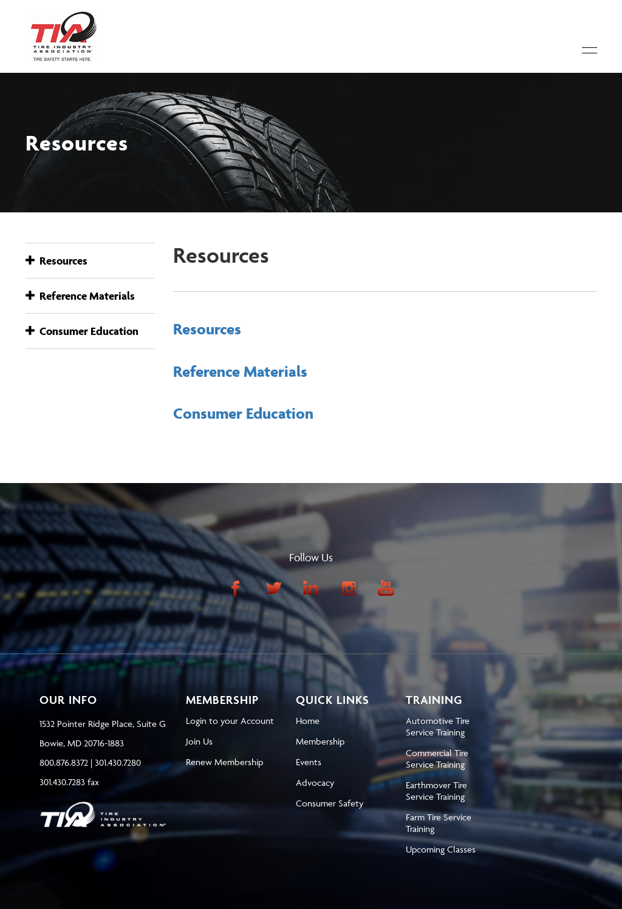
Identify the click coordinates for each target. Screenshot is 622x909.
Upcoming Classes (441, 849)
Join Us (199, 741)
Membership (320, 741)
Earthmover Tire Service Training (436, 790)
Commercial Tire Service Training (437, 758)
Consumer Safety (329, 803)
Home (308, 720)
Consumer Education (82, 331)
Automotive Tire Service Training (438, 726)
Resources (56, 261)
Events (308, 762)
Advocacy (315, 782)
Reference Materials (80, 296)
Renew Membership (224, 762)
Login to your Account (230, 720)
